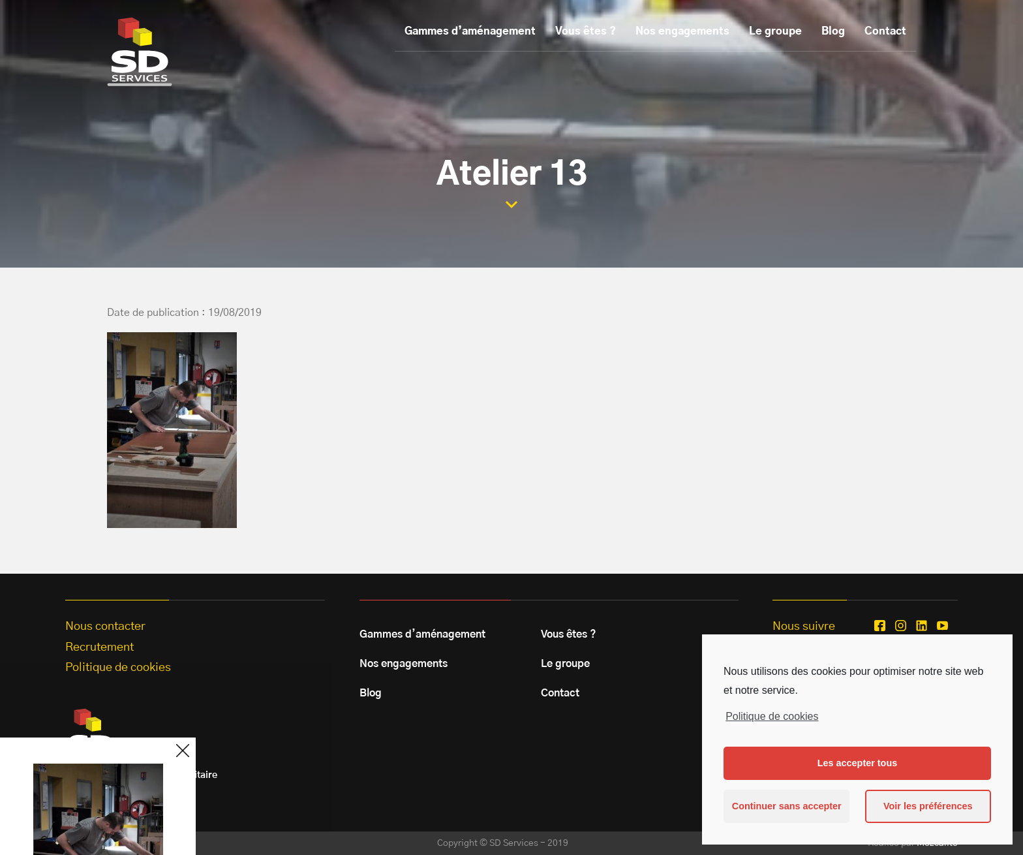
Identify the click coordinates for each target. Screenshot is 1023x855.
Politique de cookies (771, 716)
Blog (833, 31)
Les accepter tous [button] (857, 763)
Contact (885, 31)
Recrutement (99, 647)
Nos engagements (682, 31)
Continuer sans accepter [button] (787, 806)
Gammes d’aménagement (470, 31)
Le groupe (775, 31)
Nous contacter (105, 626)
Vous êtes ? (585, 31)
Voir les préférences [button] (928, 806)
